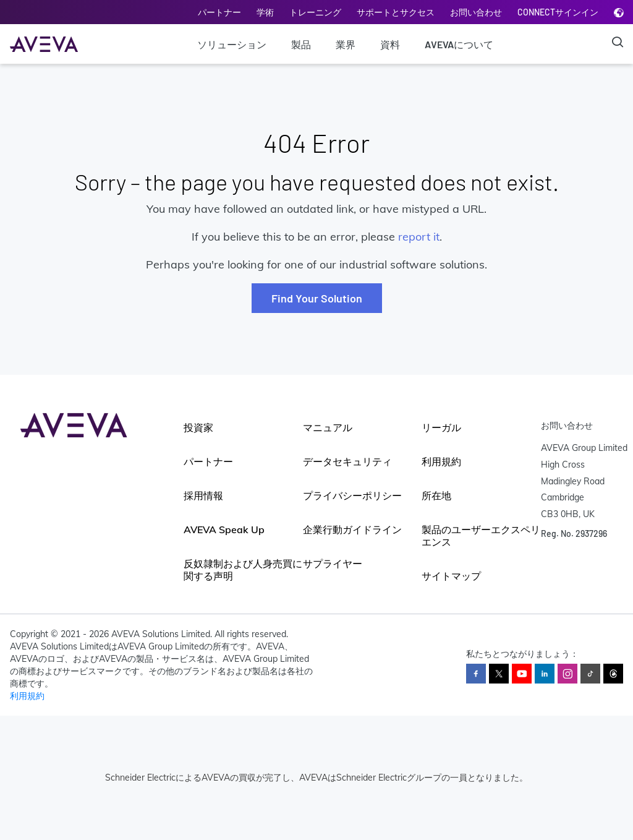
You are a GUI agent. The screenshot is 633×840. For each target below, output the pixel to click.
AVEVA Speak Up (224, 529)
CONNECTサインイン (557, 12)
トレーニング (315, 12)
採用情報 (203, 495)
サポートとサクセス (396, 12)
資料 (390, 44)
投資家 (198, 427)
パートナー (219, 12)
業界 (345, 44)
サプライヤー (332, 563)
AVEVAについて (459, 44)
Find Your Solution (316, 298)
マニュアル (327, 427)
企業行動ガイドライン (352, 529)
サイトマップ (451, 576)
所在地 (436, 495)
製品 (301, 44)
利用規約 (441, 461)
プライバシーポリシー (352, 495)
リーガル (441, 427)
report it (419, 236)
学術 (265, 12)
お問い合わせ (476, 12)
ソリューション (231, 44)
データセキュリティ (347, 461)
